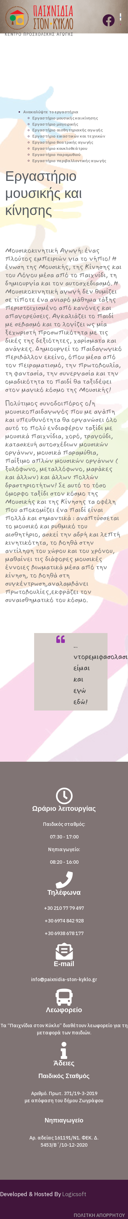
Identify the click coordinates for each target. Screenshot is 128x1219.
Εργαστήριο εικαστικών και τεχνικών (68, 136)
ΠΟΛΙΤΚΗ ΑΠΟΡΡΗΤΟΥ (99, 1215)
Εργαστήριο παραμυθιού (56, 154)
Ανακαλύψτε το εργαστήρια (51, 111)
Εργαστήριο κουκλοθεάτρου (59, 148)
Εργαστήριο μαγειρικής (55, 124)
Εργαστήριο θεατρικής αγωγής (62, 142)
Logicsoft (73, 1194)
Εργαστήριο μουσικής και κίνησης (65, 117)
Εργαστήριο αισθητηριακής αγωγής (67, 130)
